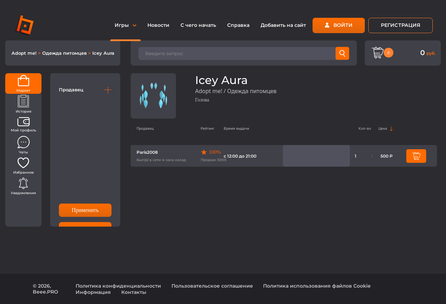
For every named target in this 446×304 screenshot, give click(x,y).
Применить (85, 210)
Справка (238, 25)
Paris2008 (147, 152)
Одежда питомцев (65, 53)
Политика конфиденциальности (118, 286)
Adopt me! (24, 53)
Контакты (133, 292)
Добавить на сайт (283, 25)
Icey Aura (103, 53)
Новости (158, 25)
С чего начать (198, 25)
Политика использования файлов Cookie (317, 286)
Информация (93, 292)
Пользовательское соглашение (212, 286)
